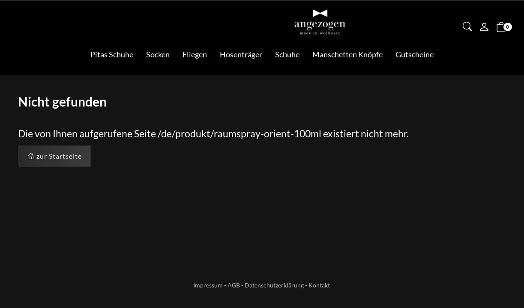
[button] (467, 27)
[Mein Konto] (484, 27)
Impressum (208, 285)
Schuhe (287, 54)
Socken (158, 54)
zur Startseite (54, 156)
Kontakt (319, 285)
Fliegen (195, 54)
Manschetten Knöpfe (347, 54)
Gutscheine (414, 54)
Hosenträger (241, 54)
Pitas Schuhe (111, 54)
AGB (234, 285)
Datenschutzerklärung (274, 285)
